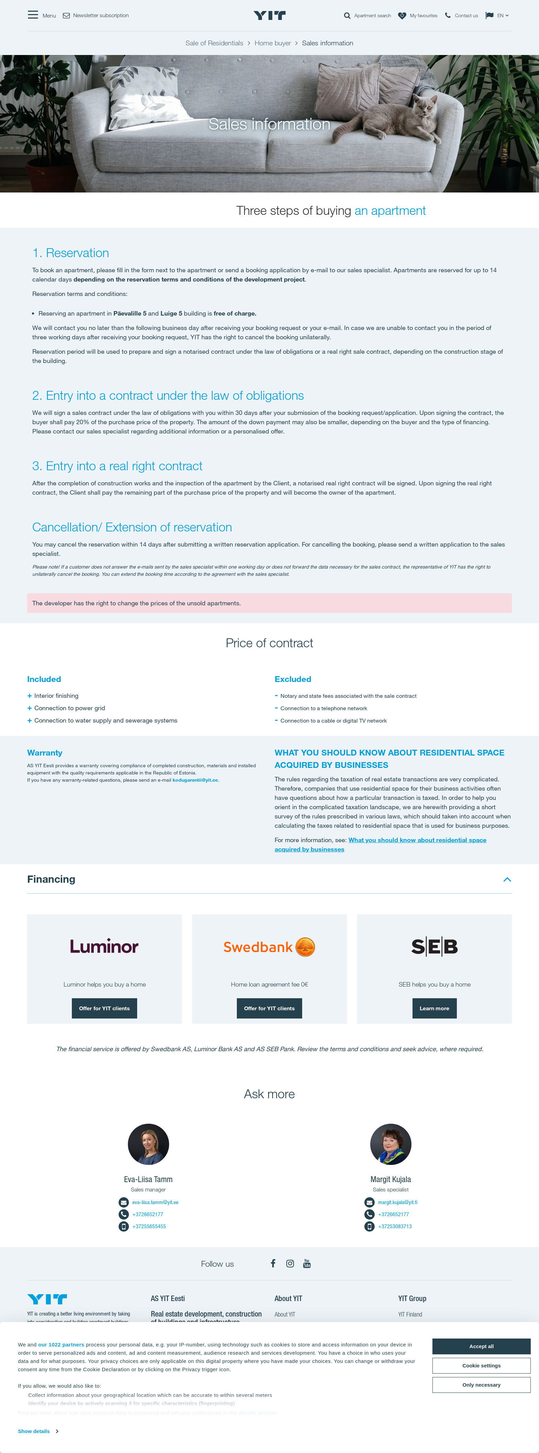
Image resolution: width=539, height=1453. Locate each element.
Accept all (482, 1346)
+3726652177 (141, 1214)
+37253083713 (388, 1226)
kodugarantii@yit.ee (195, 780)
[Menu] (41, 15)
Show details (34, 1431)
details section (258, 1413)
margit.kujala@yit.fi (390, 1202)
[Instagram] (290, 1263)
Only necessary (482, 1385)
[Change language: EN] (498, 15)
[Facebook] (273, 1263)
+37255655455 (142, 1226)
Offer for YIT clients (104, 1008)
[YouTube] (306, 1263)
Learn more (435, 1008)
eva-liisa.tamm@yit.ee (148, 1202)
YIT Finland (410, 1315)
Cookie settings (481, 1365)
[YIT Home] (269, 15)
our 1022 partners (61, 1344)
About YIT (285, 1315)
